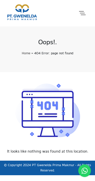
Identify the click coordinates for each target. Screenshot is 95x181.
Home (26, 53)
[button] (82, 13)
